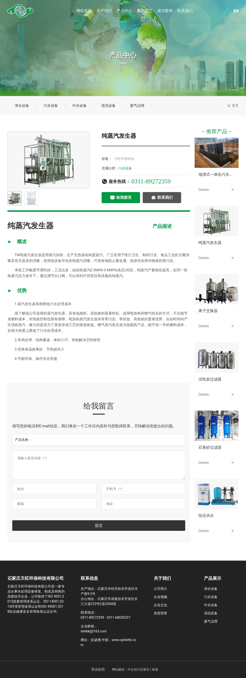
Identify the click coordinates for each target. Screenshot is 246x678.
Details (203, 190)
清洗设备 (108, 105)
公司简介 (160, 589)
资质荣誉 (160, 613)
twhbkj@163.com (94, 631)
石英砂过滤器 (209, 447)
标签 (155, 669)
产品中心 (123, 55)
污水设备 (50, 105)
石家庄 (144, 669)
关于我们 (162, 578)
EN (236, 10)
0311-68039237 (118, 617)
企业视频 (160, 597)
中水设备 (79, 105)
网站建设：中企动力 (126, 669)
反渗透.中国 (100, 640)
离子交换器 (208, 311)
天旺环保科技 (124, 159)
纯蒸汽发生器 (209, 242)
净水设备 (22, 105)
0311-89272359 (151, 181)
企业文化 (160, 605)
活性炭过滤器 (209, 379)
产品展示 (212, 578)
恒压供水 (206, 515)
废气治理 (137, 105)
